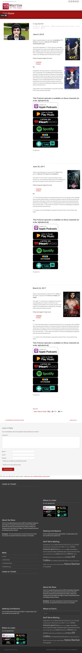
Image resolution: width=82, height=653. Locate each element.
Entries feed (6, 559)
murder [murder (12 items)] (75, 554)
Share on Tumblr (42, 411)
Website (4, 458)
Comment (5, 435)
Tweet (35, 411)
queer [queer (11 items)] (55, 557)
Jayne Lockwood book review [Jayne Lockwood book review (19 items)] (71, 551)
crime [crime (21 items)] (62, 547)
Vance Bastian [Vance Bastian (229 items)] (72, 563)
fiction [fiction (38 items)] (57, 549)
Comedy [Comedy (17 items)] (76, 544)
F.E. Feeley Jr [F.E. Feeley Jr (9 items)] (67, 547)
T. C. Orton (77, 26)
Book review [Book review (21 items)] (58, 544)
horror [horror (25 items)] (75, 549)
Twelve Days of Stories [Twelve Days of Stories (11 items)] (51, 564)
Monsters (67, 26)
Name (4, 451)
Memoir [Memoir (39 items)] (70, 554)
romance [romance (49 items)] (68, 557)
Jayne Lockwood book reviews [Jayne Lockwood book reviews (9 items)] (49, 554)
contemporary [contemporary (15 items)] (46, 547)
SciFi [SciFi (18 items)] (63, 560)
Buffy (54, 26)
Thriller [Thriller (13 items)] (44, 564)
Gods (63, 26)
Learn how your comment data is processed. (37, 476)
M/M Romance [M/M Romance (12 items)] (63, 554)
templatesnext (74, 649)
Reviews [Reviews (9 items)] (63, 557)
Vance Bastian (36, 28)
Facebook (38, 62)
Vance (43, 28)
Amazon (38, 64)
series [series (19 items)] (66, 560)
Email (4, 455)
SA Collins (71, 26)
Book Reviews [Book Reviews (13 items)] (65, 544)
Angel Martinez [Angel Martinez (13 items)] (46, 544)
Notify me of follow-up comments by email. (14, 461)
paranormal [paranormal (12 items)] (51, 557)
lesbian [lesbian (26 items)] (57, 554)
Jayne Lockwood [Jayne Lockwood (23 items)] (58, 551)
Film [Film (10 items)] (61, 549)
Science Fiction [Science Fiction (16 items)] (57, 560)
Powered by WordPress (51, 649)
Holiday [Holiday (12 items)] (71, 549)
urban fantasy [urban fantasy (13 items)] (60, 564)
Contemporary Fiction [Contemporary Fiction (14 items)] (55, 547)
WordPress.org (7, 566)
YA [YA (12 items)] (43, 566)
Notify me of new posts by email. (12, 464)
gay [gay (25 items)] (68, 549)
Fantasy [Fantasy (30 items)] (72, 547)
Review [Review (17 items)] (59, 557)
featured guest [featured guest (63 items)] (49, 549)
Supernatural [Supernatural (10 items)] (76, 560)
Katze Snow (74, 420)
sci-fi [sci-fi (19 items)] (52, 560)
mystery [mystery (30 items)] (45, 557)
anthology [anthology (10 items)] (53, 544)
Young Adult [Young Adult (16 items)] (47, 566)
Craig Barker (58, 26)
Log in (4, 556)
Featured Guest (46, 26)
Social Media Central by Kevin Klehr (14, 420)
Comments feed (7, 563)
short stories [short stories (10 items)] (70, 560)
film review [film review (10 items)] (64, 549)
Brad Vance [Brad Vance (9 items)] (71, 544)
